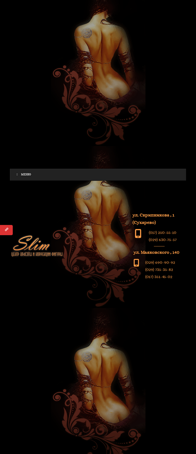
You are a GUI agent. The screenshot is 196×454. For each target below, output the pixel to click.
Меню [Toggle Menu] (23, 174)
